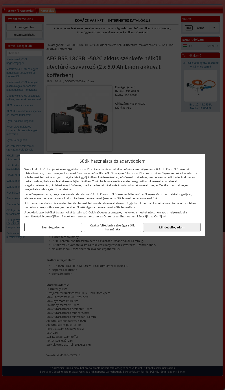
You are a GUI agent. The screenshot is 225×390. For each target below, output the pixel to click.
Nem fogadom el (53, 227)
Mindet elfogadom (171, 227)
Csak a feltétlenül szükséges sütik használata (112, 227)
